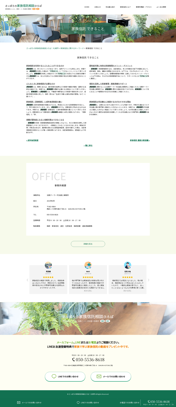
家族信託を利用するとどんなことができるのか (45, 65)
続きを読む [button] (88, 291)
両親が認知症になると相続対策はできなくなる (45, 119)
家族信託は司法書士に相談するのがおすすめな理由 (110, 101)
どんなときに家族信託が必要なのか (40, 83)
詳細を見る (88, 243)
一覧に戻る (88, 145)
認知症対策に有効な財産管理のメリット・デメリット (110, 65)
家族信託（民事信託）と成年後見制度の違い (44, 101)
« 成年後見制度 (32, 140)
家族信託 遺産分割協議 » (140, 140)
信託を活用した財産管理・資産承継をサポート (108, 83)
